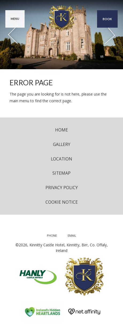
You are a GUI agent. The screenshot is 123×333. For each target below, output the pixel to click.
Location (61, 159)
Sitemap (61, 173)
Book (107, 19)
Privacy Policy (61, 188)
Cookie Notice (61, 202)
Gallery (61, 144)
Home (61, 130)
